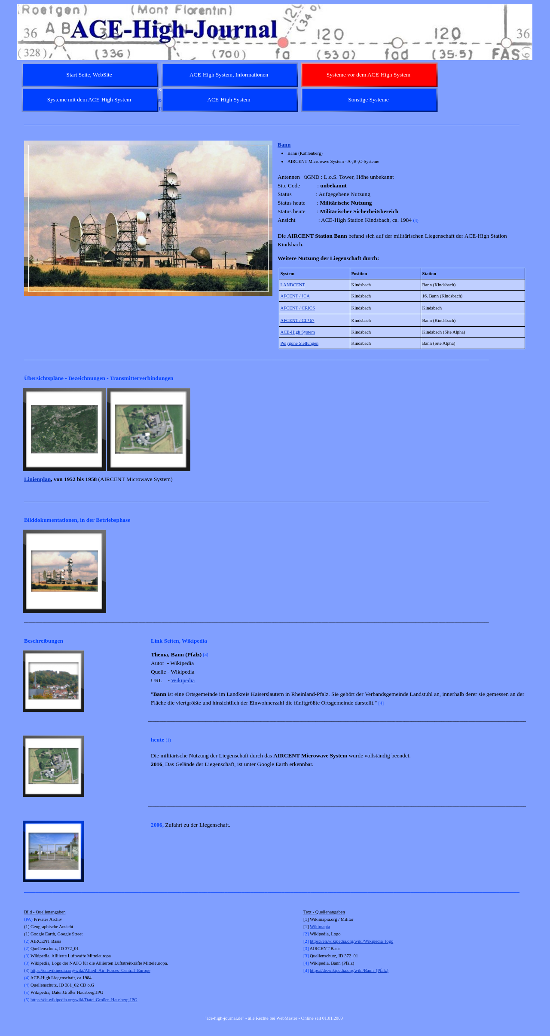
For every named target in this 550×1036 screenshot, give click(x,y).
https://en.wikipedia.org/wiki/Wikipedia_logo (351, 941)
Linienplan (37, 479)
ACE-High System (298, 332)
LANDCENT (293, 284)
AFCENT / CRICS (298, 308)
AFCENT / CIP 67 (298, 320)
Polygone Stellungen (300, 343)
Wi (312, 926)
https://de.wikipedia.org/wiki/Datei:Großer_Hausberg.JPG (84, 999)
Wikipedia (183, 680)
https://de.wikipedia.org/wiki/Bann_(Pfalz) (349, 970)
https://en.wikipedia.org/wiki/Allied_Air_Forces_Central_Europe (90, 970)
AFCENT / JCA (295, 296)
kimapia (322, 926)
